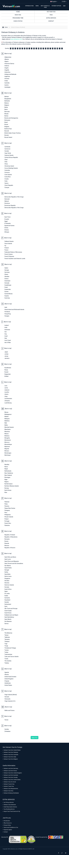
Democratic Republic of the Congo (14, 197)
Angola (6, 68)
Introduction (7, 820)
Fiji (5, 245)
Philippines (7, 514)
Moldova (6, 436)
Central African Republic (11, 157)
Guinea (6, 291)
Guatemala (7, 289)
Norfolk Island (8, 484)
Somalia (6, 587)
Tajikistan (7, 637)
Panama (6, 506)
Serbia (6, 572)
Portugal (6, 521)
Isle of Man (7, 342)
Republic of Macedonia (10, 537)
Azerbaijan (7, 87)
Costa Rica (7, 176)
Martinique (7, 455)
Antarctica (7, 72)
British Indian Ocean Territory (12, 133)
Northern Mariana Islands (11, 486)
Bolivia (6, 116)
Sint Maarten (8, 621)
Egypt (6, 221)
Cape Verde (7, 153)
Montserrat (7, 440)
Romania (6, 539)
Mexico (6, 433)
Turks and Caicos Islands (11, 656)
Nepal (6, 469)
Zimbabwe (7, 731)
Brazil (6, 122)
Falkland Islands (9, 241)
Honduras (7, 311)
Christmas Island (9, 166)
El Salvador (7, 223)
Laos (5, 385)
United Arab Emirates (10, 676)
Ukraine (6, 674)
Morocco (6, 442)
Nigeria (6, 481)
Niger (5, 479)
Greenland (7, 281)
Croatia (6, 179)
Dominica (7, 203)
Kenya (6, 370)
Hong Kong (7, 314)
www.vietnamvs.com (16, 39)
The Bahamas (8, 633)
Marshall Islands (9, 427)
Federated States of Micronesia (13, 252)
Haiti (5, 307)
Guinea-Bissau (8, 293)
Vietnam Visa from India (10, 756)
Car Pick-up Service (9, 802)
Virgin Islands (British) (10, 694)
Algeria (6, 61)
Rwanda (6, 543)
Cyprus (6, 183)
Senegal (6, 570)
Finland (6, 248)
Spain (6, 591)
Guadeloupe (7, 285)
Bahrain (6, 96)
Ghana (6, 274)
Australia (6, 83)
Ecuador (6, 219)
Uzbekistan (7, 683)
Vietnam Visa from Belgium (11, 759)
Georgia (6, 270)
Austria (6, 85)
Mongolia (7, 438)
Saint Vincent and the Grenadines (13, 563)
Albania (6, 59)
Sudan (6, 595)
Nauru (6, 466)
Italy (5, 338)
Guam (6, 287)
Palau (6, 504)
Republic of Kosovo (9, 547)
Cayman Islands (8, 155)
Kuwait (6, 372)
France (6, 250)
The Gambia (7, 661)
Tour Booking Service (9, 809)
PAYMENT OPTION (56, 6)
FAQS (45, 7)
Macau (6, 412)
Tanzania (7, 639)
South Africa (7, 589)
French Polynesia (9, 256)
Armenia (6, 78)
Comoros (7, 172)
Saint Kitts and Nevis (10, 557)
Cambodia (7, 146)
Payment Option (8, 829)
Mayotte (6, 448)
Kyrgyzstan (7, 374)
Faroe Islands (8, 243)
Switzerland (7, 604)
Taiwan (6, 635)
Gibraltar (6, 276)
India (5, 327)
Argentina (7, 76)
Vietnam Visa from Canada (11, 777)
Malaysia (7, 418)
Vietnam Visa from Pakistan (11, 752)
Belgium (6, 105)
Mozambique (8, 444)
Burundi (6, 131)
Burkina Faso (8, 128)
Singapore (7, 578)
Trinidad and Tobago (10, 648)
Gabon (6, 268)
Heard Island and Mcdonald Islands (14, 309)
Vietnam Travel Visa (9, 786)
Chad (5, 159)
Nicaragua (7, 477)
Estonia (6, 230)
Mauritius (7, 431)
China (6, 164)
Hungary (6, 316)
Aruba (6, 80)
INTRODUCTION (29, 6)
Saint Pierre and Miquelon (11, 561)
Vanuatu (6, 696)
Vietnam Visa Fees (8, 790)
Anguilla (6, 70)
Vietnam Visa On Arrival (10, 781)
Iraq (5, 334)
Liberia (6, 394)
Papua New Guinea (9, 508)
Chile (5, 161)
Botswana (7, 120)
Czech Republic (8, 185)
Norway (6, 488)
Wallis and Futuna (9, 710)
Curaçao (6, 187)
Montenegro (7, 453)
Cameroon (7, 149)
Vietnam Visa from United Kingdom (13, 773)
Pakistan (6, 502)
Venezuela (7, 699)
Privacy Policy (7, 825)
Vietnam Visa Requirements (11, 788)
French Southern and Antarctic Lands (14, 258)
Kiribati (6, 376)
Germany (7, 272)
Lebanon (6, 390)
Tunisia (6, 650)
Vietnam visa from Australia (11, 775)
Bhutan (6, 113)
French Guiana (8, 254)
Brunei (6, 124)
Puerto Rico (7, 523)
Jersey (6, 356)
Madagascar (8, 414)
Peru (5, 512)
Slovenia (6, 582)
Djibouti (6, 201)
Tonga (6, 646)
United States (8, 685)
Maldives (7, 421)
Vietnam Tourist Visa (9, 784)
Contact (6, 832)
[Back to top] (8, 53)
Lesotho (6, 392)
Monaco (6, 451)
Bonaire (6, 135)
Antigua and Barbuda (10, 74)
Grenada (6, 283)
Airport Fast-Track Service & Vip (12, 811)
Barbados (7, 101)
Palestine (7, 525)
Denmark (7, 199)
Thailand (6, 641)
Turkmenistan (8, 654)
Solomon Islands (9, 585)
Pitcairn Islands (8, 517)
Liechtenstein (8, 398)
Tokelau (6, 663)
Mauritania (7, 429)
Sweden (6, 602)
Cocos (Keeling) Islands (11, 168)
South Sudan (8, 610)
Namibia (6, 464)
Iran (5, 331)
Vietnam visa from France (10, 770)
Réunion (6, 545)
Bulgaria (6, 126)
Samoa (6, 623)
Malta (6, 425)
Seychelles (7, 574)
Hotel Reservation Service (10, 807)
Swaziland (7, 600)
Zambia (6, 729)
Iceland (6, 325)
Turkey (6, 652)
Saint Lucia (7, 559)
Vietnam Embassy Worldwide (18, 27)
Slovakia (6, 580)
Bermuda (7, 111)
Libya (5, 396)
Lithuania (7, 400)
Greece (6, 278)
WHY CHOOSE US (45, 6)
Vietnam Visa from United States (12, 750)
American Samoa (9, 63)
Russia (6, 541)
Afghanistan (7, 57)
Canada (6, 151)
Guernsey (7, 298)
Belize (6, 107)
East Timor (7, 217)
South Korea (7, 613)
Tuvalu (6, 658)
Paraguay (7, 510)
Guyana (6, 296)
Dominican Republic (10, 205)
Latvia (6, 388)
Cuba (5, 181)
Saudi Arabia (8, 567)
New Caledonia (8, 473)
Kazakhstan (7, 367)
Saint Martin (7, 619)
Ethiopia (6, 232)
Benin (6, 109)
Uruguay (6, 681)
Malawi (6, 416)
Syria (5, 606)
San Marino (7, 565)
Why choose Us (8, 823)
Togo (5, 643)
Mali (5, 423)
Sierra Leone (8, 576)
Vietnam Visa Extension (10, 804)
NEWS (37, 6)
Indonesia (7, 329)
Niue (5, 492)
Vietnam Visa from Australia (11, 754)
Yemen (6, 720)
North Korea (7, 490)
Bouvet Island (8, 137)
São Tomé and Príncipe (10, 608)
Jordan (6, 354)
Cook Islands (8, 174)
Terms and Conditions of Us (11, 827)
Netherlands (7, 471)
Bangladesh (7, 98)
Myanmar (7, 446)
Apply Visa (34, 737)
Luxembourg (8, 403)
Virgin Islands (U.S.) (9, 701)
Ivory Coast (7, 340)
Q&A (64, 6)
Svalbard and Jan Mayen (11, 615)
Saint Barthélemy (9, 617)
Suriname (7, 598)
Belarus (6, 103)
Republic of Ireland (9, 534)
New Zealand (8, 475)
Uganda (6, 672)
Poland (6, 519)
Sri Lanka (7, 593)
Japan (6, 352)
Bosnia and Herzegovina (11, 118)
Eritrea (6, 227)
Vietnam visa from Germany (11, 768)
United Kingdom (8, 679)
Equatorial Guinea (9, 225)
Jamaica (6, 358)
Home (6, 27)
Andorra (6, 65)
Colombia (7, 170)
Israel (6, 336)
